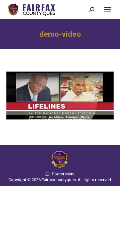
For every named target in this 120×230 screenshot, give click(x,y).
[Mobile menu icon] (107, 9)
